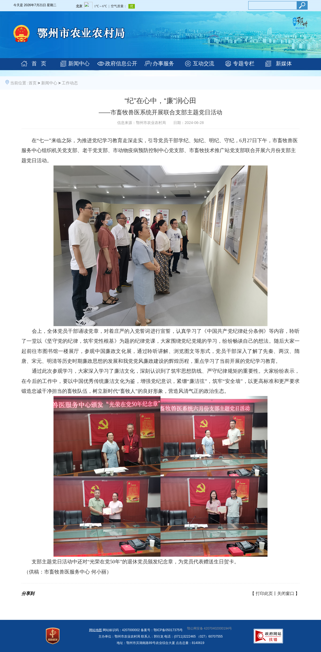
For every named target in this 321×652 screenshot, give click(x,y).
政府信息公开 (121, 63)
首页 (33, 83)
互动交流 (203, 63)
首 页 (39, 63)
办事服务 (163, 63)
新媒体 (284, 63)
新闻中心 (79, 63)
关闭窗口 (285, 593)
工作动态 (70, 83)
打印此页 (264, 593)
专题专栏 (243, 63)
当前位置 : (19, 83)
